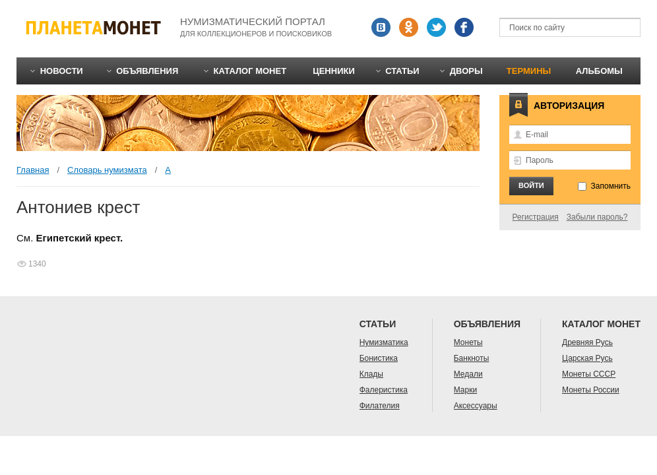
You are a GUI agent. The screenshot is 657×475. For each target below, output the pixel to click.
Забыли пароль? (597, 217)
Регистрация (536, 217)
